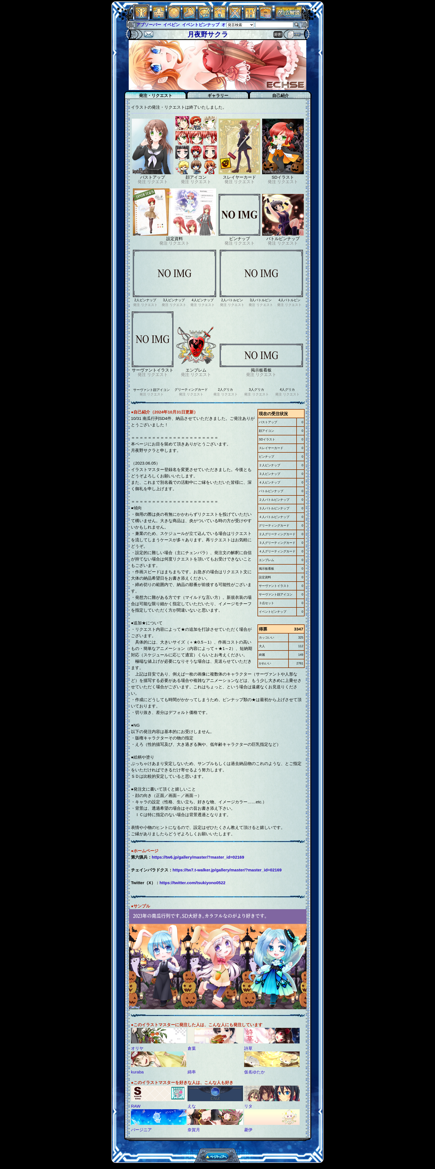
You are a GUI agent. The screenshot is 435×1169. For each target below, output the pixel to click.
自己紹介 (280, 95)
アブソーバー (148, 24)
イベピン (171, 24)
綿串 (192, 1072)
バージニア (141, 1129)
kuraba (137, 1072)
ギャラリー (218, 95)
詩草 (248, 1048)
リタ (248, 1106)
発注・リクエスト (155, 95)
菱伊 (248, 1129)
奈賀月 (194, 1129)
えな (192, 1106)
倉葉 (192, 1048)
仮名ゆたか (254, 1072)
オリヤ (137, 1048)
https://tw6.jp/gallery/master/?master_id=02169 (198, 857)
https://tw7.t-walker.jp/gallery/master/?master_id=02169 (227, 870)
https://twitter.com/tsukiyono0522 (193, 882)
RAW (135, 1106)
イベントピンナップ (200, 24)
